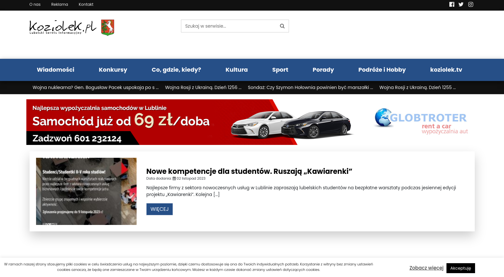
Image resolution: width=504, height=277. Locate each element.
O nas (35, 4)
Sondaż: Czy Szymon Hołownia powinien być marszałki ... (310, 87)
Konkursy (113, 70)
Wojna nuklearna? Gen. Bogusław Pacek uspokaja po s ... (96, 87)
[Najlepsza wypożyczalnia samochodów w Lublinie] (252, 122)
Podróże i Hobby (382, 70)
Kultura (237, 70)
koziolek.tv (446, 70)
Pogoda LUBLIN (423, 35)
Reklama (59, 4)
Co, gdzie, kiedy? (176, 70)
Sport (280, 70)
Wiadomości (56, 70)
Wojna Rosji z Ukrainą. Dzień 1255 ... (418, 87)
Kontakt (86, 4)
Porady (323, 70)
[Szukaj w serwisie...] (228, 26)
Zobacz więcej (427, 267)
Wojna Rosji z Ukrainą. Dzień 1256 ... (203, 87)
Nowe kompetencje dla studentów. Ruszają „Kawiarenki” (249, 171)
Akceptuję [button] (460, 268)
